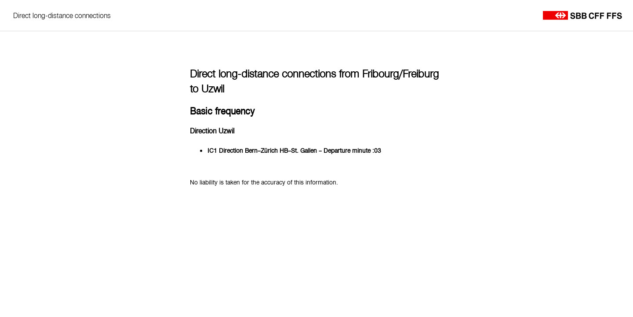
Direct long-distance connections (62, 15)
